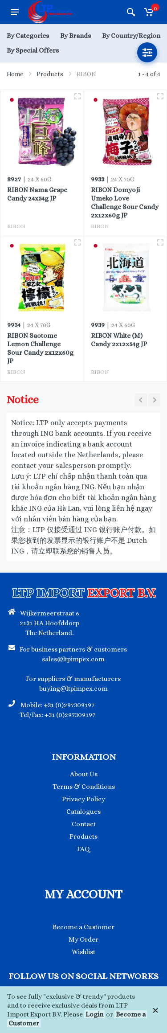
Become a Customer (83, 927)
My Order (83, 939)
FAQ (83, 849)
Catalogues (83, 812)
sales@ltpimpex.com (73, 659)
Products (50, 74)
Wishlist (83, 952)
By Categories (28, 36)
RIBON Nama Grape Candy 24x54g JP (37, 194)
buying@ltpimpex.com (73, 689)
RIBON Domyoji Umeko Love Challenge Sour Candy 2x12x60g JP (125, 202)
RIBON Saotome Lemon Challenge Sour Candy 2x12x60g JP (40, 348)
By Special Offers (33, 50)
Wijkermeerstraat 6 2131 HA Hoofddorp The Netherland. (49, 623)
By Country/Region (131, 36)
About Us (84, 774)
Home (15, 74)
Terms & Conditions (84, 787)
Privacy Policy (83, 799)
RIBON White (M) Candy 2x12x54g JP (119, 340)
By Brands (75, 36)
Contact (84, 824)
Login (94, 1014)
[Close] (155, 1010)
